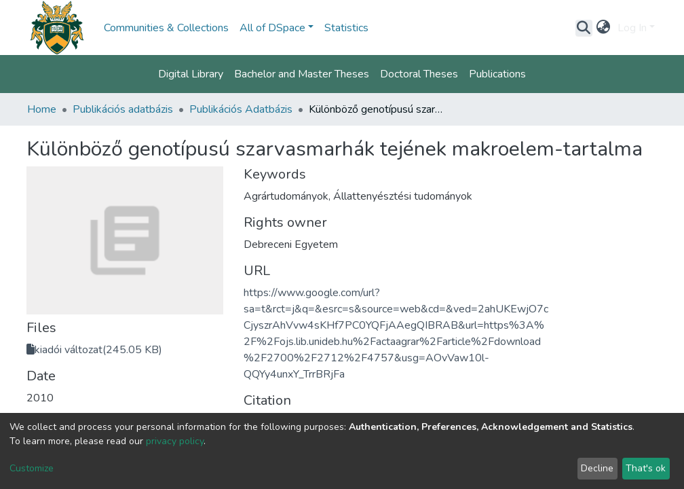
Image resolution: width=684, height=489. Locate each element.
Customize (32, 468)
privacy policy (175, 441)
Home (41, 109)
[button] (603, 28)
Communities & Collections (166, 27)
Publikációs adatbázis (123, 109)
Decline (597, 468)
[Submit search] (583, 28)
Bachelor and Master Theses (301, 74)
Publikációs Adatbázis (240, 109)
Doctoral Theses (419, 74)
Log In (632, 27)
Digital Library (190, 74)
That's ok (646, 468)
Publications (497, 74)
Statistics (346, 27)
